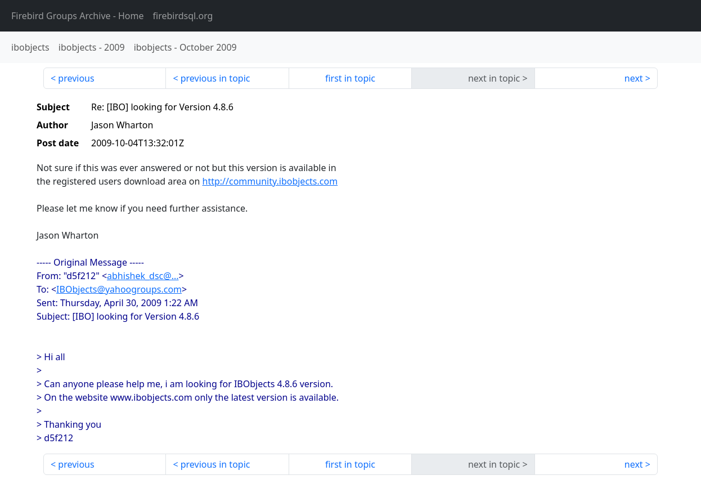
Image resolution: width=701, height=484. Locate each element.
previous (76, 78)
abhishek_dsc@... (143, 276)
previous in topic (215, 78)
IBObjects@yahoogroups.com (119, 289)
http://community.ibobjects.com (270, 181)
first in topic (350, 78)
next (633, 78)
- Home (77, 16)
